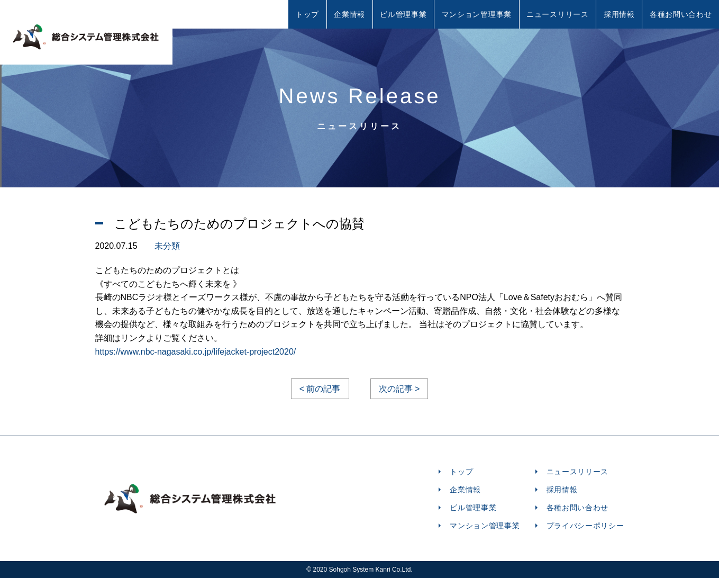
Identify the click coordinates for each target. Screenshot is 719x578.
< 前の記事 (320, 388)
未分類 (167, 245)
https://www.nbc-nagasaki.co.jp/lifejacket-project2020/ (195, 351)
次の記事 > (399, 388)
